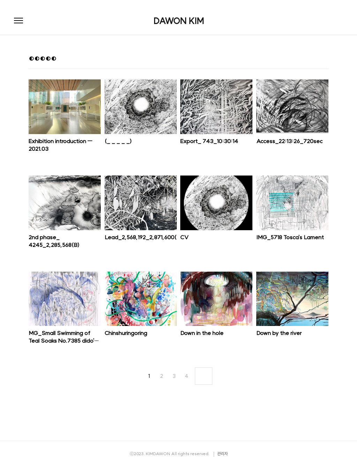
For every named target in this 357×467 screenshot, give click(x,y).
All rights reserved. (190, 453)
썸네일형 (314, 59)
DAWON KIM (178, 21)
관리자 (222, 453)
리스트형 (324, 59)
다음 (203, 376)
